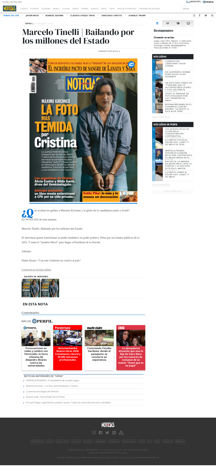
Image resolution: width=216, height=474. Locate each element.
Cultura (73, 8)
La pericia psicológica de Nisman (42, 391)
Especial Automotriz (144, 8)
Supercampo (129, 441)
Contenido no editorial (172, 8)
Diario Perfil (37, 441)
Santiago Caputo (112, 15)
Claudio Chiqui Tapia (82, 15)
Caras (50, 441)
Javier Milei (33, 15)
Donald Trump (137, 15)
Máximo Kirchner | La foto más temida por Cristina (51, 385)
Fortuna (76, 441)
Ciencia (85, 8)
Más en (36, 321)
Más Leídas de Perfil (165, 124)
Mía (157, 441)
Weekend (100, 441)
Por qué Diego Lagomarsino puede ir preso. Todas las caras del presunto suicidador (68, 402)
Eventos (107, 8)
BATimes (180, 441)
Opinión (95, 8)
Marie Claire (62, 441)
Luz (149, 441)
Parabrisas (114, 441)
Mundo (62, 8)
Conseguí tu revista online (36, 269)
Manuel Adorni (55, 15)
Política (25, 8)
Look (141, 441)
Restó (118, 8)
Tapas (127, 8)
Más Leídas (159, 56)
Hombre (88, 441)
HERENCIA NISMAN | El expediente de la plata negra (52, 380)
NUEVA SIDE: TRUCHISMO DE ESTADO (45, 396)
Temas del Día (11, 15)
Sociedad (37, 8)
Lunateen (167, 441)
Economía (50, 8)
